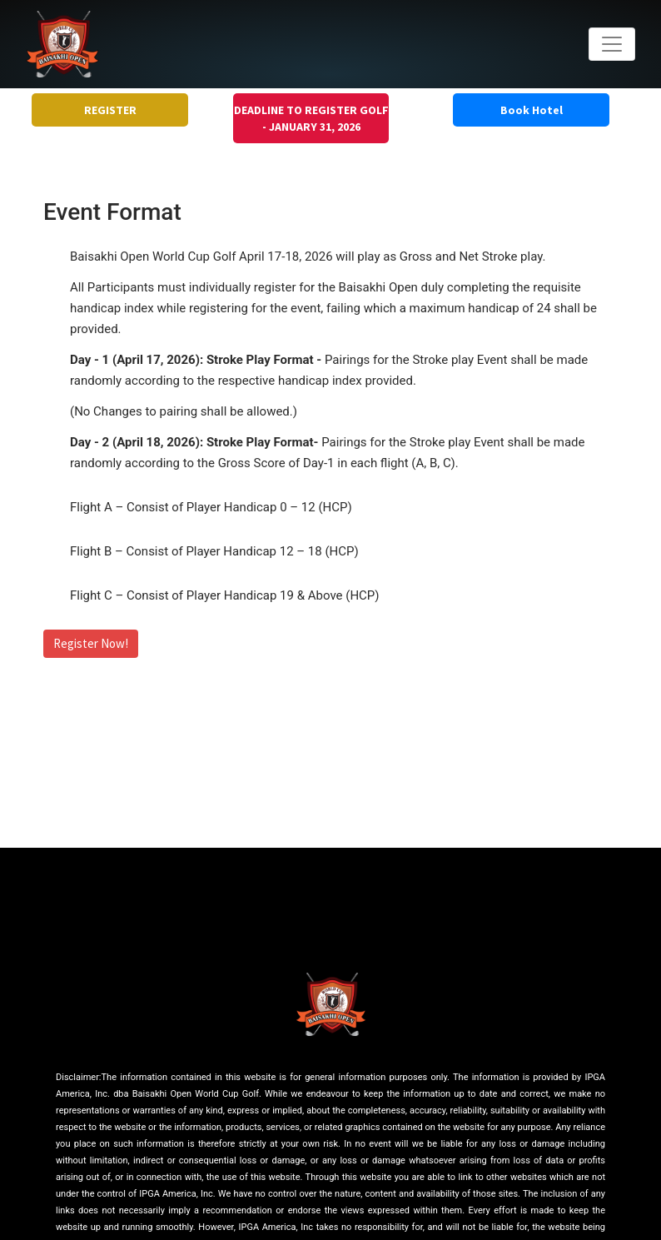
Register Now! (90, 643)
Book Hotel (531, 109)
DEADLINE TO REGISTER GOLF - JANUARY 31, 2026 (311, 118)
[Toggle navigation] (612, 44)
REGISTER (110, 109)
